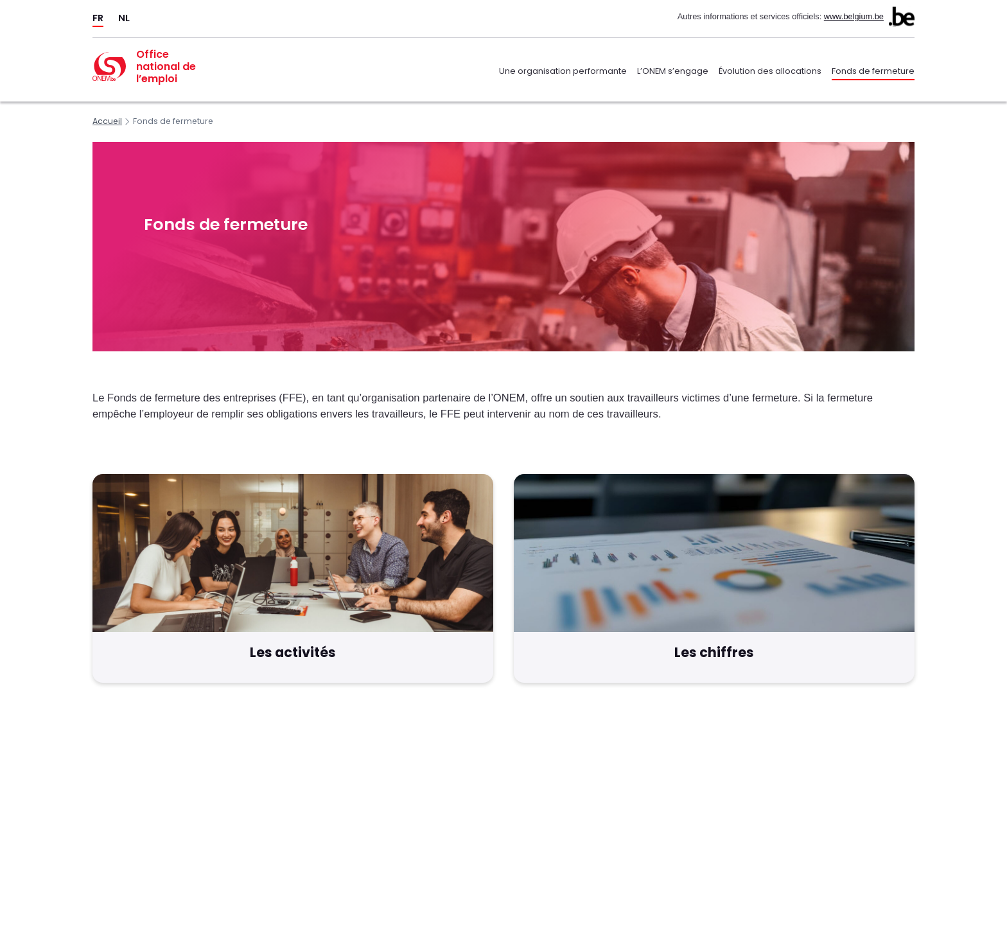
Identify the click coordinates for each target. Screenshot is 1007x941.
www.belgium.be (854, 16)
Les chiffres (714, 652)
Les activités (293, 652)
